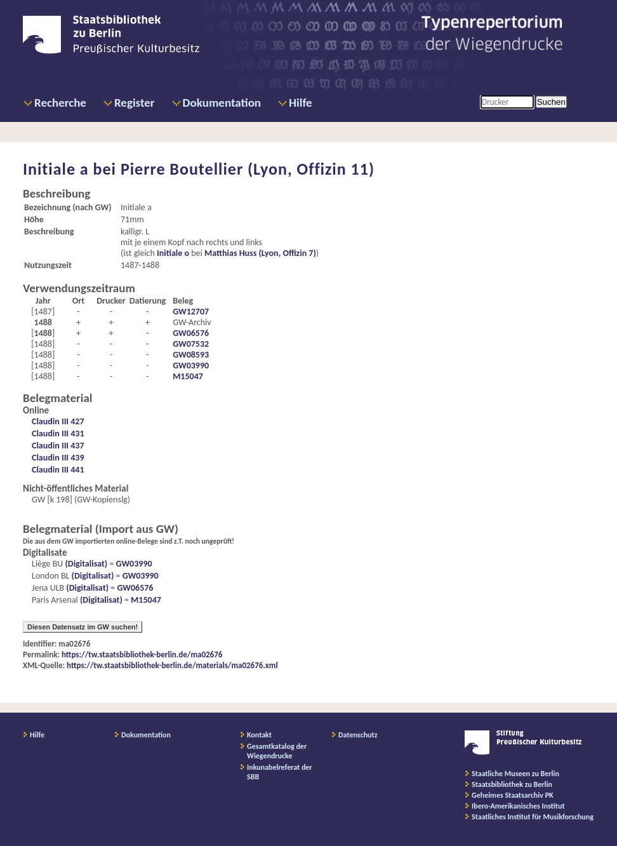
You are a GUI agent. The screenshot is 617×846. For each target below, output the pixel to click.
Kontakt (259, 734)
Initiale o (173, 253)
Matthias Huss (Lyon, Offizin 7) (260, 253)
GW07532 (191, 344)
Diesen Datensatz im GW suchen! (82, 627)
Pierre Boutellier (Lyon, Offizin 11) (248, 169)
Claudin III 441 (58, 469)
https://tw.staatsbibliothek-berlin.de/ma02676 (142, 654)
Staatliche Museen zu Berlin (515, 773)
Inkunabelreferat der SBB (279, 772)
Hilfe (300, 102)
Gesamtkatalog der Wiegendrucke (277, 751)
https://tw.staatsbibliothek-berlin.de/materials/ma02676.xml (172, 665)
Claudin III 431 (58, 433)
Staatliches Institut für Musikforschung (533, 816)
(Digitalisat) (85, 563)
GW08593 (191, 354)
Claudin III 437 (58, 445)
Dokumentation (222, 102)
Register (134, 102)
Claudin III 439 (58, 457)
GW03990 (191, 365)
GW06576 (191, 333)
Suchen (551, 102)
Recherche (60, 102)
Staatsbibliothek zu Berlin (512, 784)
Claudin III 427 (58, 421)
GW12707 (191, 311)
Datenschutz (358, 734)
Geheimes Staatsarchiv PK (513, 795)
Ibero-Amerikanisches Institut (518, 806)
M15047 (188, 376)
